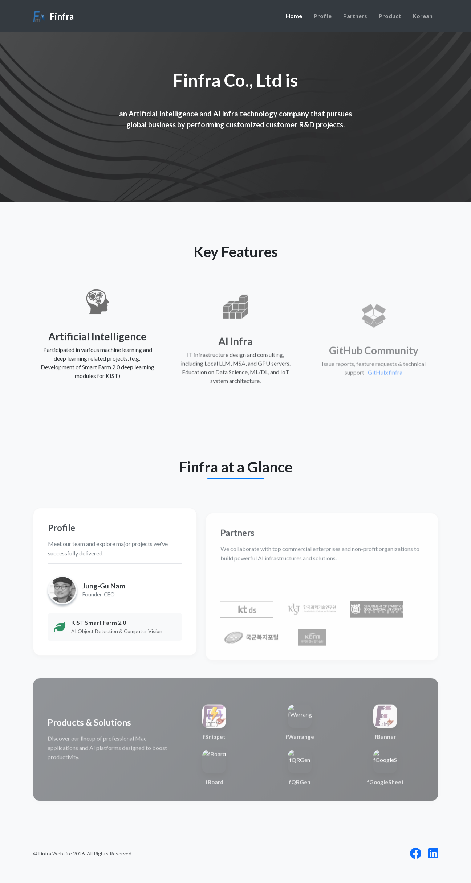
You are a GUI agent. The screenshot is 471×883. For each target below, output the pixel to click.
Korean (423, 15)
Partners (355, 15)
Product (390, 15)
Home (294, 15)
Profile (323, 15)
